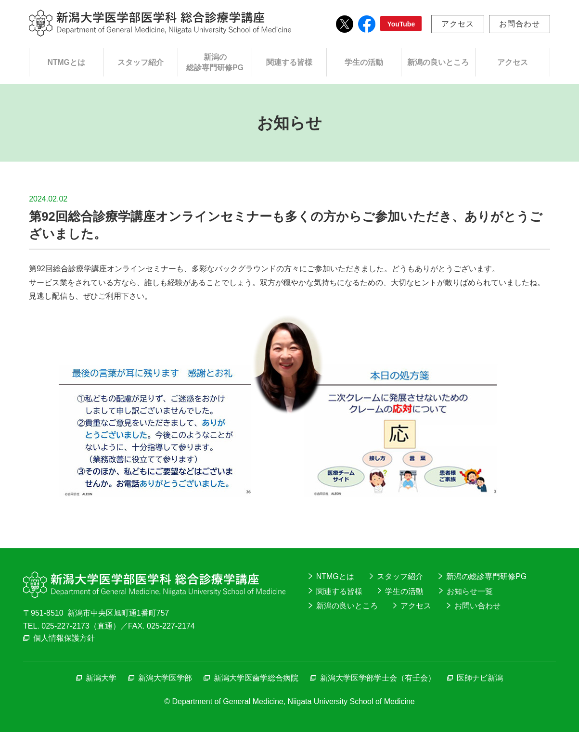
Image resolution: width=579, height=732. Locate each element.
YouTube (401, 24)
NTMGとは (66, 62)
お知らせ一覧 (470, 591)
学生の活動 (364, 62)
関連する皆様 (289, 62)
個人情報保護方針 (64, 638)
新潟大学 (101, 678)
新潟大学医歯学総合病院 (256, 678)
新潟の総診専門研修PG (215, 62)
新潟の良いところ (438, 62)
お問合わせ (519, 24)
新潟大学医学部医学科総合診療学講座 (160, 23)
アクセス (457, 24)
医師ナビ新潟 (480, 678)
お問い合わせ (477, 606)
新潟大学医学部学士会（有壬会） (378, 678)
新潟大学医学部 (165, 678)
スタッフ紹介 (140, 62)
